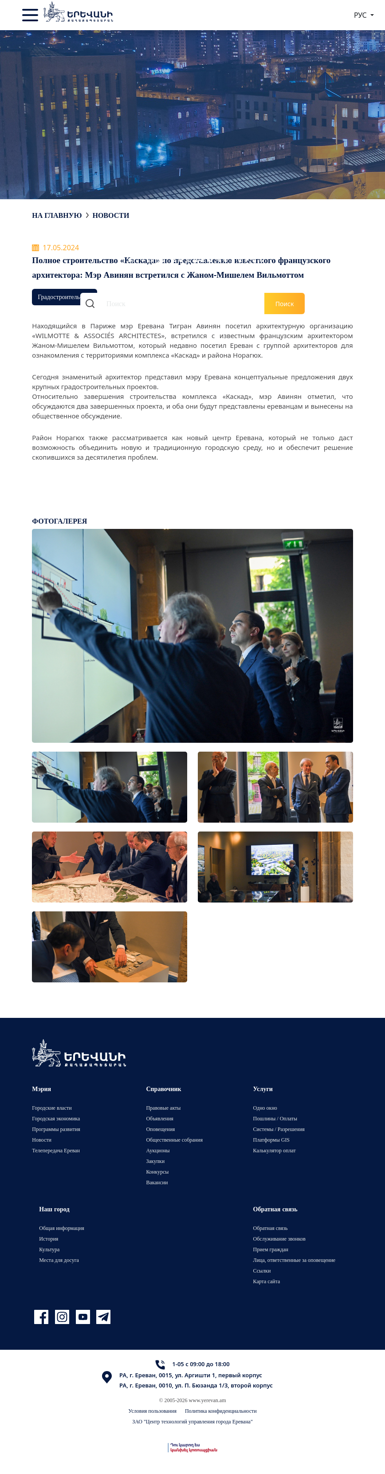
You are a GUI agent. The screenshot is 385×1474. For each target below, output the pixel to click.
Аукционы (157, 1150)
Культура (49, 1249)
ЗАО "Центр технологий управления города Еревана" (192, 1421)
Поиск (284, 304)
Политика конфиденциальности (221, 1411)
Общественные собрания (174, 1139)
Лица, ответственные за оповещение (294, 1260)
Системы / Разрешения (279, 1129)
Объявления (159, 1118)
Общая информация (61, 1228)
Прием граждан (270, 1249)
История (48, 1238)
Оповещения (160, 1129)
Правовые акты (163, 1107)
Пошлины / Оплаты (275, 1118)
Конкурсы (157, 1171)
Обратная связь (270, 1228)
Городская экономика (56, 1118)
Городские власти (51, 1107)
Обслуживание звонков (279, 1238)
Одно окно (265, 1107)
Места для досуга (59, 1260)
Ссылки (262, 1270)
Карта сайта (266, 1281)
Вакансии (157, 1182)
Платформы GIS (271, 1139)
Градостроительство (64, 296)
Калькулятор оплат (274, 1150)
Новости (110, 215)
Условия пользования (152, 1411)
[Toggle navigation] (31, 15)
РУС (361, 15)
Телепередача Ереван (56, 1150)
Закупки (155, 1161)
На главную (57, 215)
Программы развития (56, 1129)
